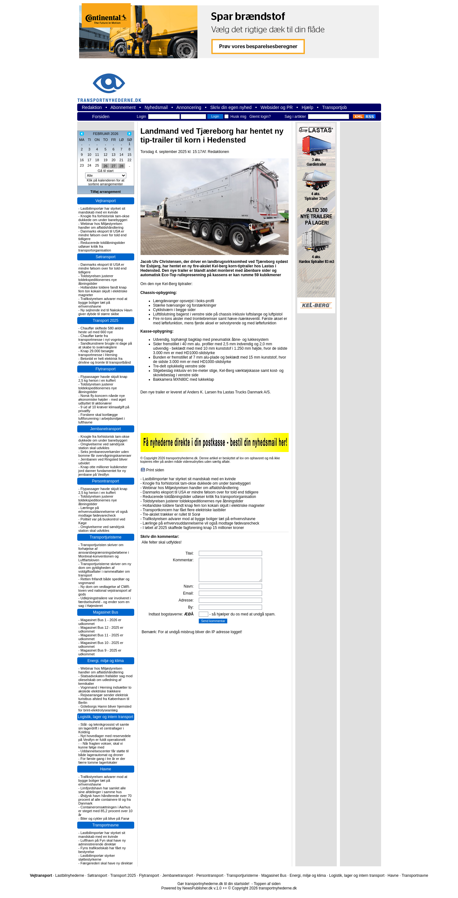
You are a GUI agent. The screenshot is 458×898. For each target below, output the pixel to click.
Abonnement (122, 107)
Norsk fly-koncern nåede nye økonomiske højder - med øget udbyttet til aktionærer (102, 399)
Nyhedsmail (156, 107)
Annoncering (188, 107)
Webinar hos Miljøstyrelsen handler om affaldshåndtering (100, 225)
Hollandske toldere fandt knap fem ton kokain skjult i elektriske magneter (103, 291)
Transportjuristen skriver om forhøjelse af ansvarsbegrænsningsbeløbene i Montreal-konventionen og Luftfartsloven (103, 552)
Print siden (155, 470)
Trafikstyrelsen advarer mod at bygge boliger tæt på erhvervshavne (103, 302)
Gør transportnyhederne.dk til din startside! (213, 884)
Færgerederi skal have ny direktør (106, 863)
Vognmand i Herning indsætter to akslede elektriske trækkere (105, 689)
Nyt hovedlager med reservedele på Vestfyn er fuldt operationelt (104, 738)
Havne (105, 769)
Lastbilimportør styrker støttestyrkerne (96, 857)
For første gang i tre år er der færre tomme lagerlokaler (101, 760)
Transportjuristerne (105, 537)
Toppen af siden (267, 884)
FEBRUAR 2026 (105, 134)
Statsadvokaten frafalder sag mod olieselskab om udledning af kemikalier (105, 679)
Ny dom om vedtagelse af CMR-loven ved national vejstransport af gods (104, 590)
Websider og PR (276, 107)
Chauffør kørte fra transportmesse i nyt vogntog (100, 337)
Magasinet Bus (105, 612)
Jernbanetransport (105, 429)
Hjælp (307, 107)
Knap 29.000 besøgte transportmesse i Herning (97, 353)
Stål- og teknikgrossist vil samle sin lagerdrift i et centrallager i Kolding (103, 728)
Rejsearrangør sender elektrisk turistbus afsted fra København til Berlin (103, 698)
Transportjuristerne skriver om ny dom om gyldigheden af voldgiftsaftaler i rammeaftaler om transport (104, 569)
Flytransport (106, 369)
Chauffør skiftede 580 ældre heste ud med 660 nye (101, 330)
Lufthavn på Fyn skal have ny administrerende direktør (102, 842)
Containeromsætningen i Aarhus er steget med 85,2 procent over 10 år (105, 811)
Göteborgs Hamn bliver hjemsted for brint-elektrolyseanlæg (105, 708)
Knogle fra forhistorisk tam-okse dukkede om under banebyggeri (103, 218)
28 (121, 166)
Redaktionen (218, 152)
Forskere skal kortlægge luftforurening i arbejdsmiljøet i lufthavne (101, 418)
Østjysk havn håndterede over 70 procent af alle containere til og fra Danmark (105, 799)
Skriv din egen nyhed (231, 107)
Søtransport (106, 257)
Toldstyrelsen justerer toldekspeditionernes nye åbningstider (97, 279)
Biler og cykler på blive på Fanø (104, 818)
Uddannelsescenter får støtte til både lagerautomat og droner (103, 753)
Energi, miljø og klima (105, 661)
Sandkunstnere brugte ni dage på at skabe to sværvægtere (105, 345)
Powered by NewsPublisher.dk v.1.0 (191, 888)
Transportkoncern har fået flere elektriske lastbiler (184, 510)
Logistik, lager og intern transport (105, 717)
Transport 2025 (105, 320)
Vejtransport (105, 201)
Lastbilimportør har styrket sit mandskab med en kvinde (101, 210)
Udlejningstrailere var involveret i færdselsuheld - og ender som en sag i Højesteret (104, 602)
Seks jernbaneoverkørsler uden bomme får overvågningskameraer (105, 453)
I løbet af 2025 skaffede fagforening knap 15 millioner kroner (193, 527)
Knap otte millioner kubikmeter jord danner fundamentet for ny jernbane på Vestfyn (103, 470)
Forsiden (100, 116)
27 (113, 166)
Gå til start (105, 171)
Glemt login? (260, 116)
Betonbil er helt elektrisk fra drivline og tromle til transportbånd (104, 360)
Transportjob (334, 107)
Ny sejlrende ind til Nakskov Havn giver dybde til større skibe (105, 312)
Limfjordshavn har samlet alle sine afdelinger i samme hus (102, 790)
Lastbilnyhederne (69, 875)
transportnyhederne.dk (112, 83)
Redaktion (92, 107)
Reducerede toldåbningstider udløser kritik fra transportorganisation (101, 246)
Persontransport (105, 481)
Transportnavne (105, 825)
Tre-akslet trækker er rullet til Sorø (171, 514)
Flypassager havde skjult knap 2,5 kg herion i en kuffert (103, 378)
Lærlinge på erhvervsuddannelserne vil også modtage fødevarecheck (103, 511)
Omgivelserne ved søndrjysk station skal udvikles (101, 446)
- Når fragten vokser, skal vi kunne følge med (100, 745)
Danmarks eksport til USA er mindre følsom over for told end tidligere (102, 235)
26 (105, 166)
